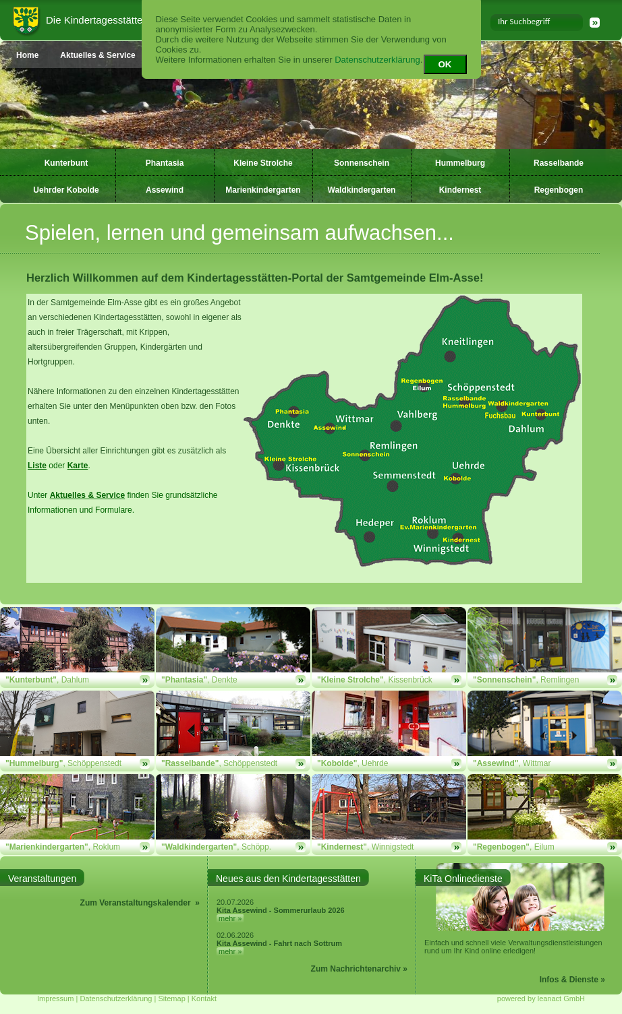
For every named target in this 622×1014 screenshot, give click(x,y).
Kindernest (460, 190)
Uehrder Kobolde (65, 190)
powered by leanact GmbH (541, 998)
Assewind (164, 190)
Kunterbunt (66, 163)
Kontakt (204, 998)
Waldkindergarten (362, 190)
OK (445, 64)
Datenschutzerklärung (377, 60)
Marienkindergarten (262, 190)
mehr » (230, 918)
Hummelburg (460, 163)
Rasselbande (559, 163)
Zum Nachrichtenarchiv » (359, 969)
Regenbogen (559, 190)
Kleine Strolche (262, 163)
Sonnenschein (361, 163)
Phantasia (165, 163)
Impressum (55, 998)
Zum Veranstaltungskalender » (140, 903)
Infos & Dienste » (572, 979)
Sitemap (171, 998)
